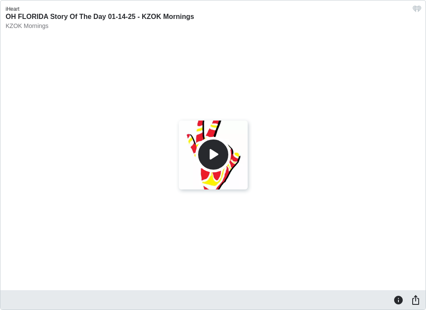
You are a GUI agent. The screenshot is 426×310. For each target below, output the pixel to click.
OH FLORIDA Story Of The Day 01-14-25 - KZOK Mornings (100, 16)
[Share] (415, 299)
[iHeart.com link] (417, 11)
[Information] (398, 299)
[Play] (213, 154)
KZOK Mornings (27, 25)
